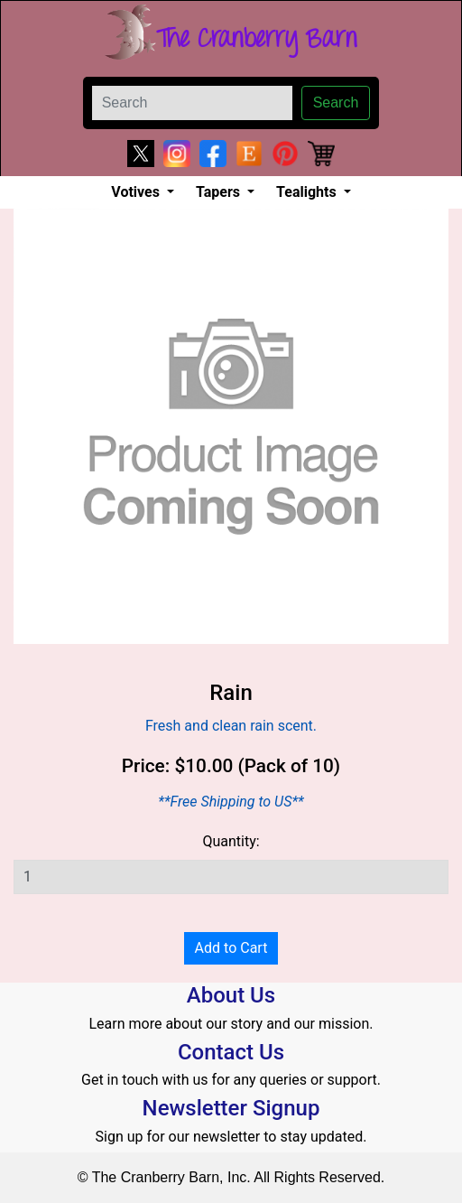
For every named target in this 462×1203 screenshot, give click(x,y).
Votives (137, 191)
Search (336, 102)
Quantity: (230, 841)
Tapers (220, 191)
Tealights (308, 191)
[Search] (192, 103)
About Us (231, 995)
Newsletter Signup (231, 1108)
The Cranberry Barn (256, 40)
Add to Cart (231, 947)
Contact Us (231, 1052)
